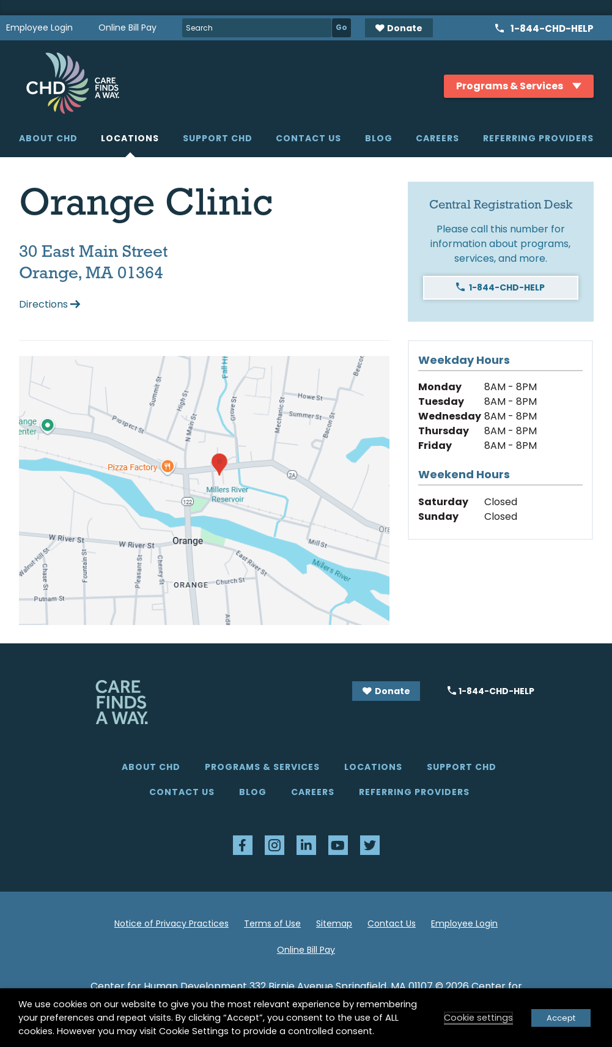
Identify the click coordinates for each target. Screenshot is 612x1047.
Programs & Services (262, 767)
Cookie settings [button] (478, 1018)
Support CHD (218, 138)
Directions (43, 304)
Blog (379, 138)
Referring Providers (538, 138)
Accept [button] (561, 1018)
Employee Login (39, 27)
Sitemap (334, 923)
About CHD (48, 138)
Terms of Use (272, 923)
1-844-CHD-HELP (507, 287)
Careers (437, 138)
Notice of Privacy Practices (171, 923)
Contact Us (308, 138)
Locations (130, 138)
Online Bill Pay (127, 27)
